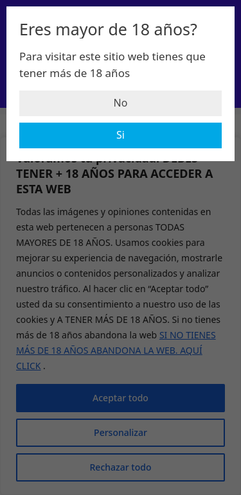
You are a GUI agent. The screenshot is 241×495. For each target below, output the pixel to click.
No (121, 103)
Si (120, 135)
